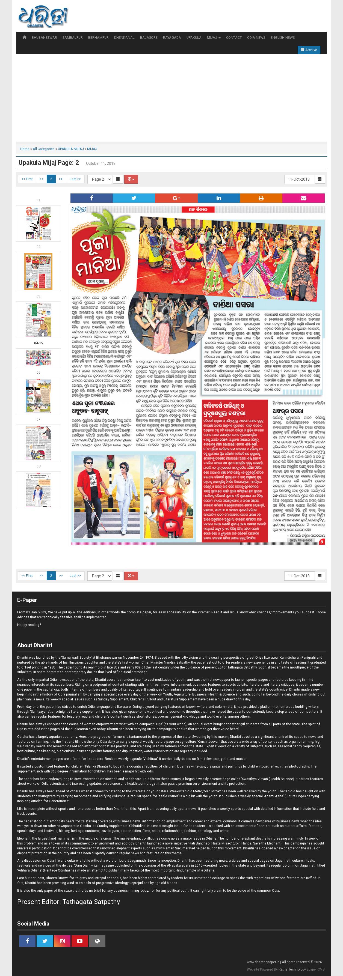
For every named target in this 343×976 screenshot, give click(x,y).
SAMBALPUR (73, 37)
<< (41, 179)
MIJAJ (214, 37)
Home (24, 149)
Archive (309, 50)
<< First (27, 179)
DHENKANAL (124, 37)
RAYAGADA (172, 37)
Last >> (75, 179)
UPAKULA (194, 37)
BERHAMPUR (98, 37)
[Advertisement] (171, 95)
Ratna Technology (292, 969)
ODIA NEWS (256, 37)
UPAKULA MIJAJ (71, 149)
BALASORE (149, 37)
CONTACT (234, 37)
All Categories (44, 149)
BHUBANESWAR (44, 37)
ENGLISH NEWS (283, 37)
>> (61, 179)
